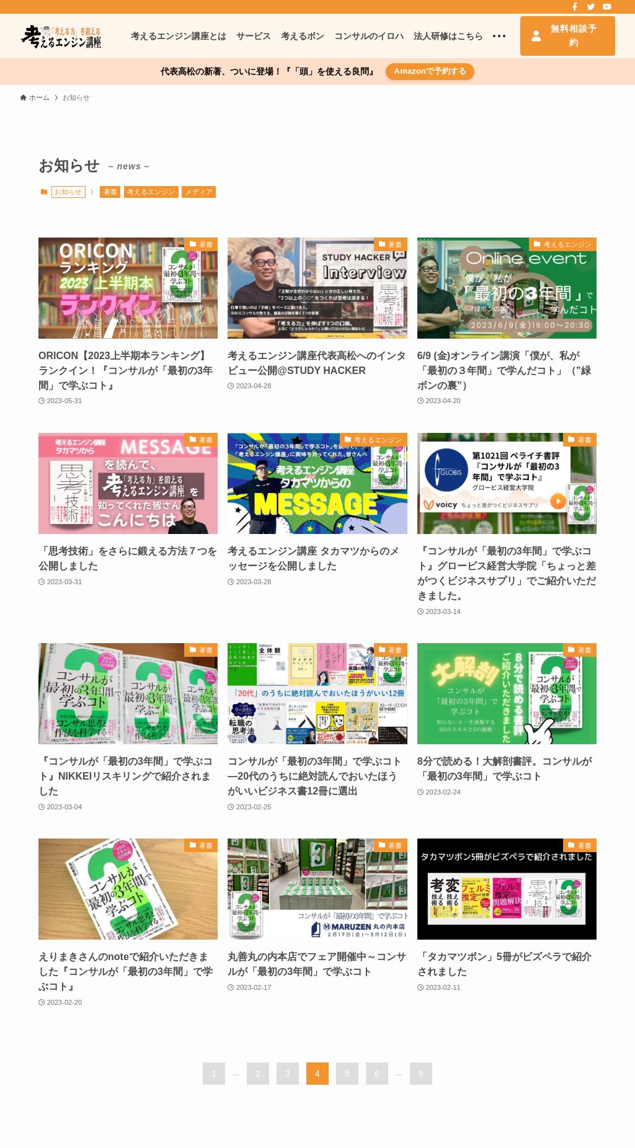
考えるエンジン (151, 191)
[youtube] (607, 7)
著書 (110, 191)
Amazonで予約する (430, 71)
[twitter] (591, 7)
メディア (199, 191)
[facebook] (575, 7)
